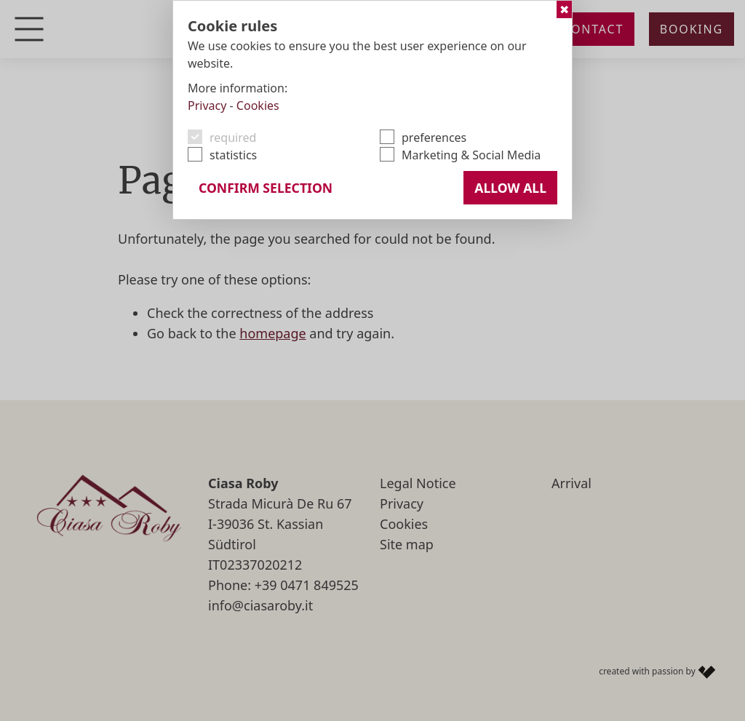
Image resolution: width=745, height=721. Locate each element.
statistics (233, 155)
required (233, 138)
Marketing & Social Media (471, 155)
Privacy (207, 105)
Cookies (257, 105)
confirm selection (265, 187)
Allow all (510, 187)
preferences (434, 138)
